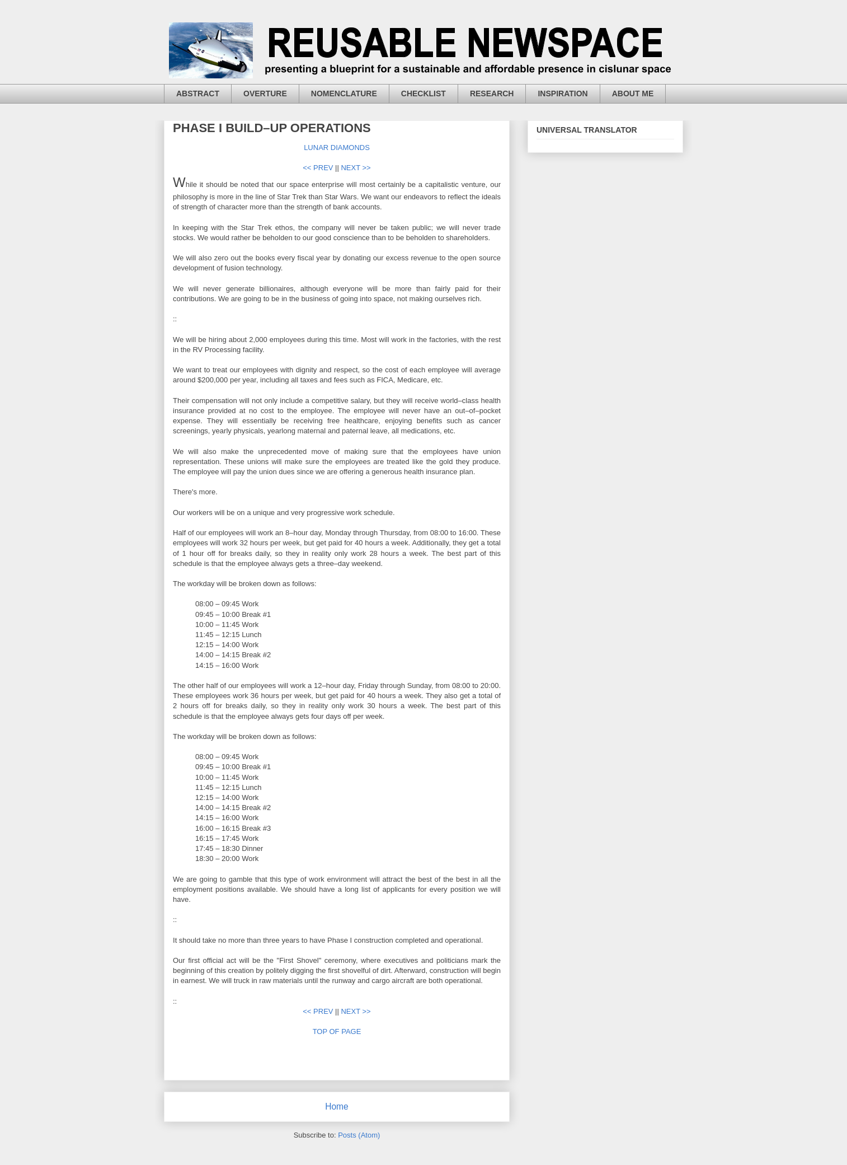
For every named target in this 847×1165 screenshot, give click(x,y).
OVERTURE (265, 93)
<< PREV (318, 167)
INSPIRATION (562, 93)
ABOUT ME (633, 93)
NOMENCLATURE (344, 93)
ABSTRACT (197, 93)
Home (337, 1106)
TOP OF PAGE (337, 1031)
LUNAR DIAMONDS (337, 147)
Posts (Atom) (359, 1135)
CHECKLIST (423, 93)
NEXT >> (355, 167)
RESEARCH (492, 93)
